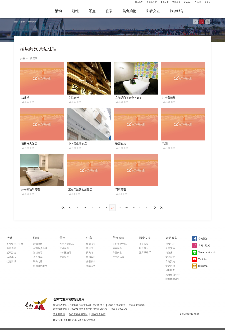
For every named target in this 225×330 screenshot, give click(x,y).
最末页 (162, 207)
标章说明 (90, 265)
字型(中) (201, 21)
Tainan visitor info (207, 252)
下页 (70, 207)
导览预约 (170, 261)
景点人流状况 (67, 243)
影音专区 (143, 248)
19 (126, 207)
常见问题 (170, 265)
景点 (92, 11)
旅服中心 (170, 243)
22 (147, 207)
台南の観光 (204, 245)
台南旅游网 (29, 11)
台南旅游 (203, 238)
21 (140, 207)
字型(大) (207, 21)
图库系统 (143, 252)
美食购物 (129, 11)
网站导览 (139, 2)
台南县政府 (152, 2)
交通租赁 (170, 257)
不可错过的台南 (15, 243)
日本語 (198, 2)
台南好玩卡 (39, 265)
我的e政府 (182, 319)
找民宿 (89, 252)
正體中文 (176, 2)
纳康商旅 (32, 21)
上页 (155, 207)
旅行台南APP (172, 274)
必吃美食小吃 (119, 243)
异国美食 (117, 252)
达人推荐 (37, 257)
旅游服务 (177, 11)
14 (91, 207)
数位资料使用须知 (78, 314)
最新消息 (11, 248)
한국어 (208, 2)
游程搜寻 (37, 252)
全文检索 (164, 2)
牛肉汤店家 (118, 257)
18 (119, 207)
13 (85, 207)
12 (78, 207)
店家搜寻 (117, 248)
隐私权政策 (59, 314)
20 (133, 207)
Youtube (202, 259)
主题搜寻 (64, 257)
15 (98, 207)
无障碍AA (193, 319)
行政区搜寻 (65, 252)
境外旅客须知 (172, 279)
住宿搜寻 (90, 243)
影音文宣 (153, 11)
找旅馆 (89, 248)
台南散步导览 (40, 248)
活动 (58, 11)
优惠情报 (11, 261)
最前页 (63, 207)
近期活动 (11, 252)
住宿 (109, 11)
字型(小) (195, 21)
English (187, 2)
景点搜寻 (64, 248)
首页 (16, 21)
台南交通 (170, 248)
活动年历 (11, 257)
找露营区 (90, 257)
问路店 (168, 252)
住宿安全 (90, 261)
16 (105, 207)
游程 (75, 11)
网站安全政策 (98, 314)
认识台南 (37, 243)
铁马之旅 (37, 261)
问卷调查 (170, 270)
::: (132, 2)
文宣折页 (143, 243)
